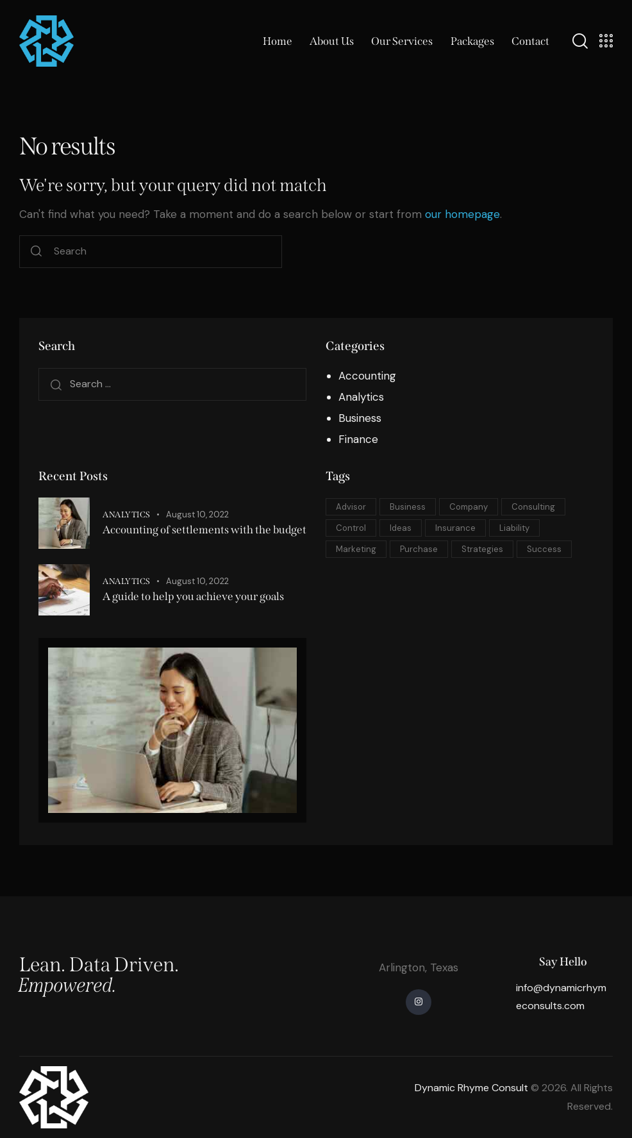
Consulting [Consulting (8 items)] (533, 506)
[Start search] (36, 251)
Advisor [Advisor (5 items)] (351, 506)
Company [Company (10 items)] (468, 506)
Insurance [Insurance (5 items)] (455, 528)
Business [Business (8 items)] (408, 506)
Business (359, 418)
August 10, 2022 (197, 514)
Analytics (361, 397)
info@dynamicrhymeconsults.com (561, 996)
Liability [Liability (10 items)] (514, 528)
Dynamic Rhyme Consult (471, 1087)
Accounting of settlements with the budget (204, 530)
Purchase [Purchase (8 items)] (419, 549)
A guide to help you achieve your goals (193, 596)
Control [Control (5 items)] (351, 528)
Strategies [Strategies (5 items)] (482, 549)
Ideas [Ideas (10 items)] (401, 528)
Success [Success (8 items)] (544, 549)
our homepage (462, 214)
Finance (358, 439)
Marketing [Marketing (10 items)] (356, 549)
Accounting (367, 376)
